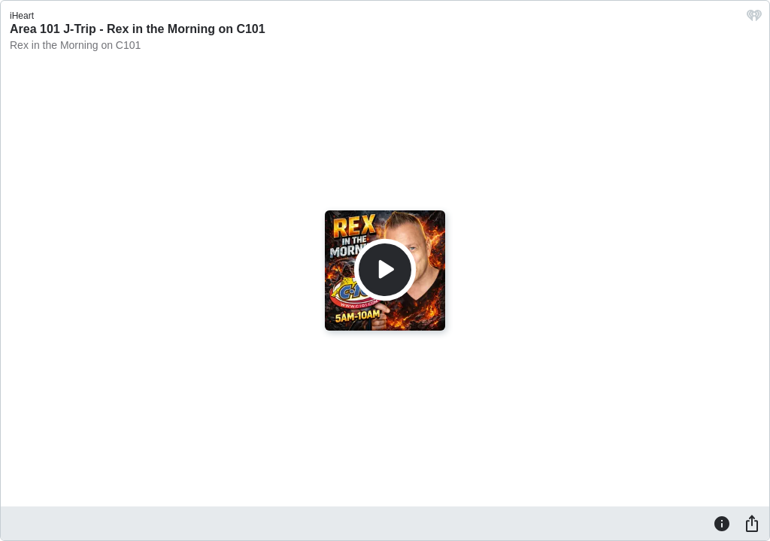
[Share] (752, 523)
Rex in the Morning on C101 (75, 45)
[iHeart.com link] (754, 19)
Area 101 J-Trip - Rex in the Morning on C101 (137, 29)
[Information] (722, 523)
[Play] (385, 270)
